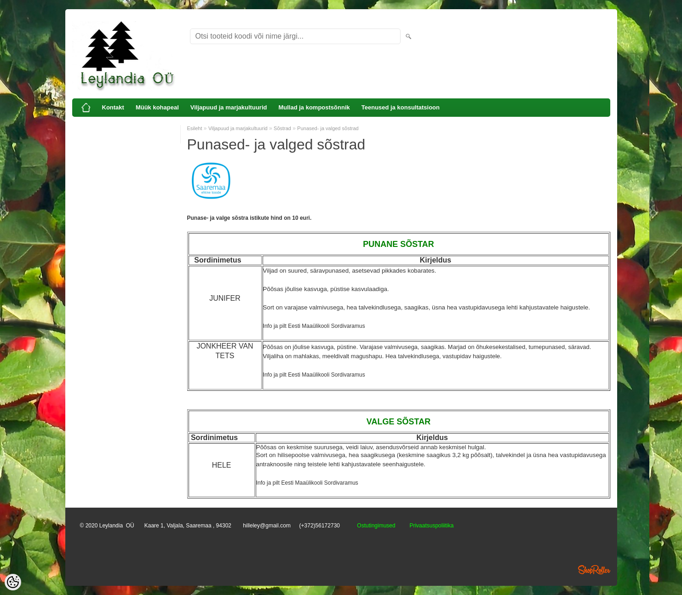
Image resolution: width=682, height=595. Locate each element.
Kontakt (113, 107)
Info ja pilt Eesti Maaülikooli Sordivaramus (314, 326)
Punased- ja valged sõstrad (327, 128)
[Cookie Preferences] (13, 582)
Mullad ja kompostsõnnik (314, 107)
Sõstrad (282, 128)
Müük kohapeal (157, 107)
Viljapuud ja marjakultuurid (228, 107)
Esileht (194, 128)
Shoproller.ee (594, 569)
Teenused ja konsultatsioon (400, 107)
